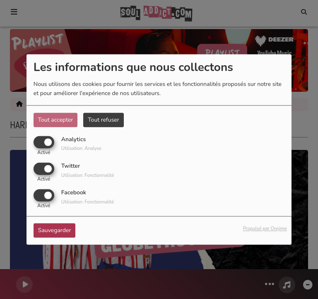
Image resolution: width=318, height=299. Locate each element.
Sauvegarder (54, 231)
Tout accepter (55, 120)
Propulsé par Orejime (265, 229)
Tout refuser (103, 120)
